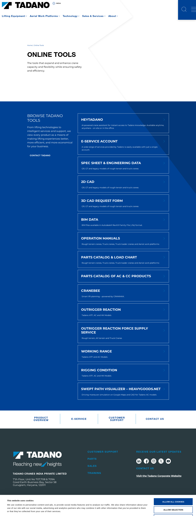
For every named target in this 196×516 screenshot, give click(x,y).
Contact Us (145, 468)
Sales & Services (93, 15)
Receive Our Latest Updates (158, 451)
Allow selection (173, 490)
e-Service (79, 419)
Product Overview (41, 418)
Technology (70, 15)
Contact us (155, 419)
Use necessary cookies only (173, 498)
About (112, 15)
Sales (92, 465)
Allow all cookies (173, 482)
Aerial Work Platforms (44, 15)
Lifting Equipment (13, 15)
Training (94, 472)
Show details (114, 510)
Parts (92, 458)
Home (29, 45)
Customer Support (117, 418)
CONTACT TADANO (40, 155)
